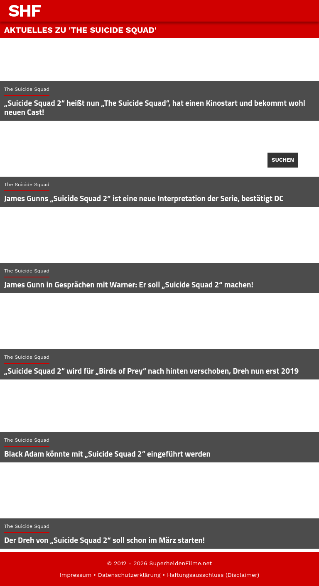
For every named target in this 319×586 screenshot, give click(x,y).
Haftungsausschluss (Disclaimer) (213, 575)
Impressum (76, 575)
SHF (24, 10)
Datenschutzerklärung (129, 575)
